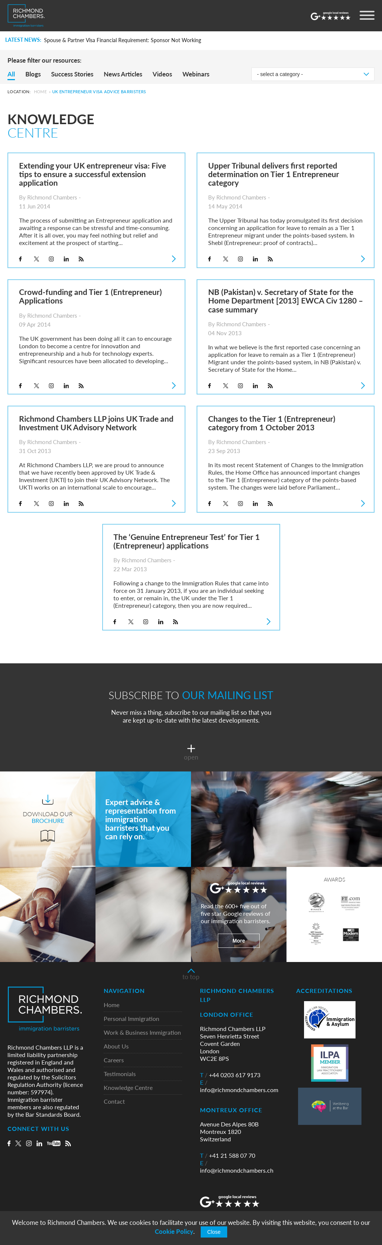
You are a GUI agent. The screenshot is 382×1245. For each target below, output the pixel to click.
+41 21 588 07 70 (227, 1155)
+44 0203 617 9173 (230, 1075)
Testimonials (120, 1074)
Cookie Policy (174, 1231)
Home (40, 91)
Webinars (195, 74)
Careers (114, 1060)
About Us (116, 1046)
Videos (162, 74)
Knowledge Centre (128, 1088)
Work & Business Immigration (142, 1033)
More (238, 941)
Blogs (33, 74)
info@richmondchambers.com (239, 1086)
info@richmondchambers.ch (236, 1166)
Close (214, 1232)
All (11, 74)
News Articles (123, 74)
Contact (114, 1102)
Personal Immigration (131, 1019)
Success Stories (72, 74)
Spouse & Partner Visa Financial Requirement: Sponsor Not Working (122, 40)
